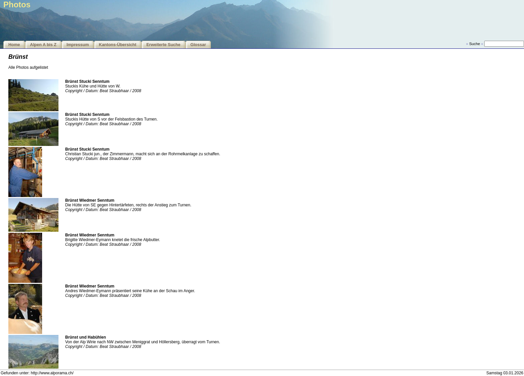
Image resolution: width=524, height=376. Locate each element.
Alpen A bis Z (43, 44)
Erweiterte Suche (163, 44)
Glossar (198, 44)
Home (14, 44)
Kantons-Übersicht (117, 44)
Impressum (78, 44)
